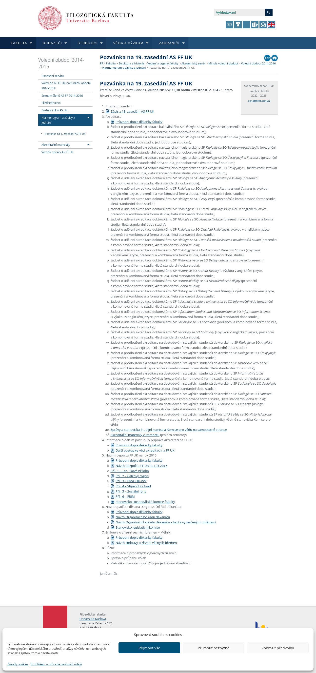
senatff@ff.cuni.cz (259, 100)
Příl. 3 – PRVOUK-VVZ (128, 481)
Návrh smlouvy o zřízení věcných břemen (143, 542)
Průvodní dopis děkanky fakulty (136, 121)
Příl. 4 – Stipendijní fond (130, 486)
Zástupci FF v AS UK (54, 110)
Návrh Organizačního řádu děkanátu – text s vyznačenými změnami (163, 522)
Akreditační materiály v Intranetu (134, 435)
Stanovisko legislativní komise (135, 527)
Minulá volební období (223, 63)
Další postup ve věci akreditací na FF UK (142, 450)
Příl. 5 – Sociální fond (128, 491)
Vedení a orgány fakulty (162, 63)
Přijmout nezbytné (213, 647)
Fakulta (111, 63)
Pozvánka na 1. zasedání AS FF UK (65, 134)
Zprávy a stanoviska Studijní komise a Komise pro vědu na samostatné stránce (168, 429)
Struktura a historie (131, 63)
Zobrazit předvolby (277, 647)
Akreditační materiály (55, 145)
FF (101, 63)
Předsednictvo (51, 103)
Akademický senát (193, 63)
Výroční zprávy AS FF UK (57, 152)
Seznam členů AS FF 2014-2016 (62, 96)
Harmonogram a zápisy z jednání (124, 67)
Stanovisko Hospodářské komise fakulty (142, 501)
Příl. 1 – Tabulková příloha (129, 471)
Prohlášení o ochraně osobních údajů (56, 664)
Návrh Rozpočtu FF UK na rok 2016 (138, 465)
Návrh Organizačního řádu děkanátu (140, 517)
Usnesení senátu (52, 76)
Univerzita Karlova (92, 618)
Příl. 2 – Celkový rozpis (129, 476)
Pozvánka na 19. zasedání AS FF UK (172, 67)
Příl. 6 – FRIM (122, 496)
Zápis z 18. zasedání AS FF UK (129, 111)
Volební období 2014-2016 (61, 63)
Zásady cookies (17, 664)
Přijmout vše (149, 647)
